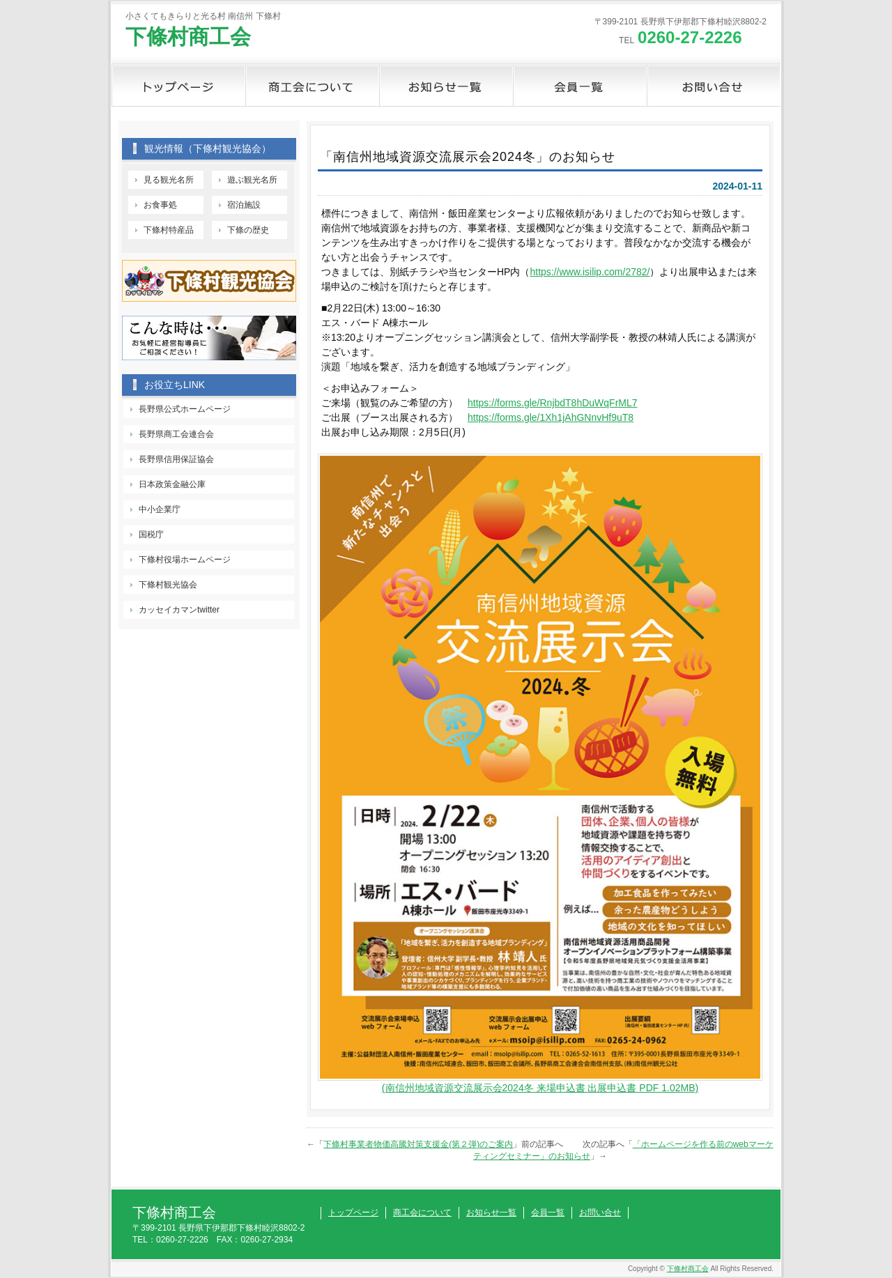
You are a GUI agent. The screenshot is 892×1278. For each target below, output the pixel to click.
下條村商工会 (188, 36)
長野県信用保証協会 (176, 459)
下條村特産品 (169, 230)
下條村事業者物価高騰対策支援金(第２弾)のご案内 (418, 1144)
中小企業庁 (159, 509)
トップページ (178, 86)
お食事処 (160, 205)
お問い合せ (713, 86)
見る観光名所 (169, 180)
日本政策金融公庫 (172, 484)
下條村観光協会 (168, 585)
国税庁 (151, 534)
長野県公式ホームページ (185, 409)
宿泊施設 (244, 205)
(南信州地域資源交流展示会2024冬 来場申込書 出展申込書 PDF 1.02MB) (540, 1087)
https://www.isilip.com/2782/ (589, 271)
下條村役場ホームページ (185, 559)
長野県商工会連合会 (176, 434)
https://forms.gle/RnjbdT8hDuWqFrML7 (553, 402)
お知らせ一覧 (446, 86)
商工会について (312, 86)
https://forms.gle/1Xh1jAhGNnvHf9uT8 (550, 417)
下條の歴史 (248, 230)
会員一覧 (580, 86)
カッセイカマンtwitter (179, 610)
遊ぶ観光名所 (252, 180)
